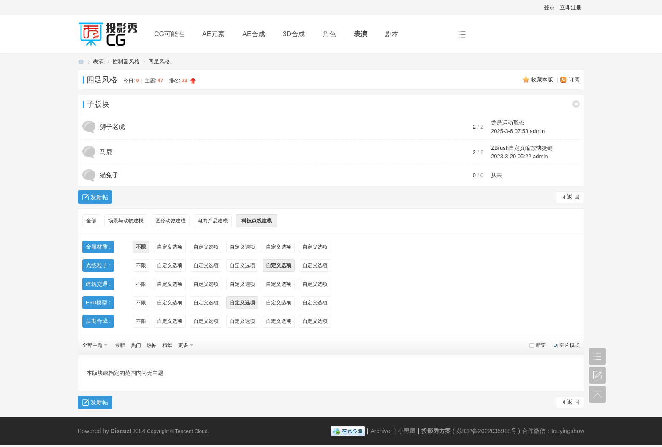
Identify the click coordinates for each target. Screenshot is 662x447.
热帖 (152, 345)
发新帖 (99, 197)
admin (537, 131)
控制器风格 (126, 61)
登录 (549, 7)
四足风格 (159, 61)
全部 (91, 221)
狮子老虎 (112, 126)
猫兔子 (109, 175)
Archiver (381, 431)
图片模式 (569, 345)
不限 (141, 247)
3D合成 (294, 34)
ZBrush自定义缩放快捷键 (522, 148)
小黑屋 (406, 431)
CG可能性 (169, 34)
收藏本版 (543, 79)
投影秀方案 (81, 61)
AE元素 (213, 34)
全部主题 (92, 345)
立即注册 (571, 7)
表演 (360, 34)
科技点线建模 (256, 221)
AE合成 (253, 34)
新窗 (541, 345)
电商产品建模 (213, 221)
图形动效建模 (170, 221)
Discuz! (121, 431)
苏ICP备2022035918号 (486, 431)
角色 (329, 34)
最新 (120, 345)
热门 (136, 345)
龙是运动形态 (507, 122)
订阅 (574, 79)
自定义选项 (169, 247)
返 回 (573, 197)
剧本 (392, 34)
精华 (167, 345)
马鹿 (106, 151)
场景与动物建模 (126, 221)
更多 (183, 345)
